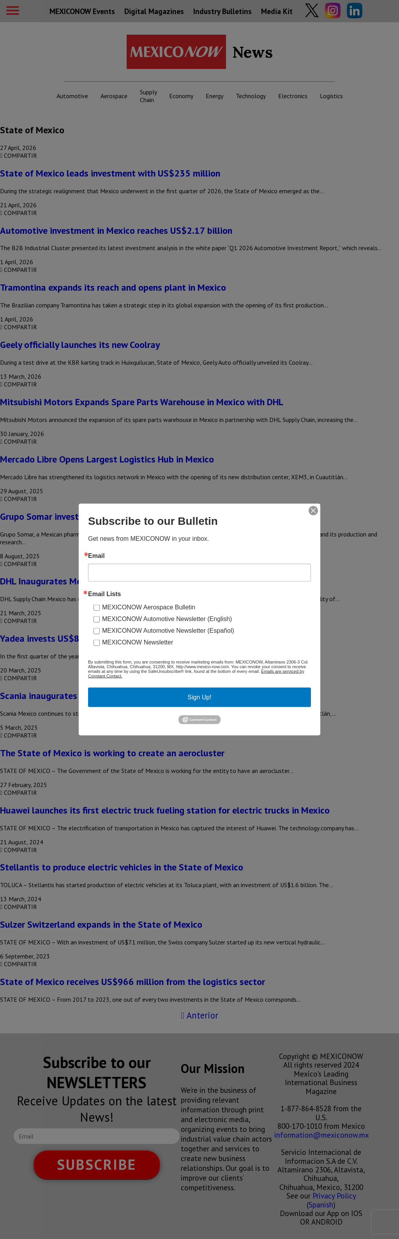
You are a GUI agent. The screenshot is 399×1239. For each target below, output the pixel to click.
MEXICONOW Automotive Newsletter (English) (167, 619)
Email (96, 556)
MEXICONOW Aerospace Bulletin (148, 607)
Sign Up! (199, 697)
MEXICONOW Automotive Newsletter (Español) (168, 630)
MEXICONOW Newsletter (137, 642)
